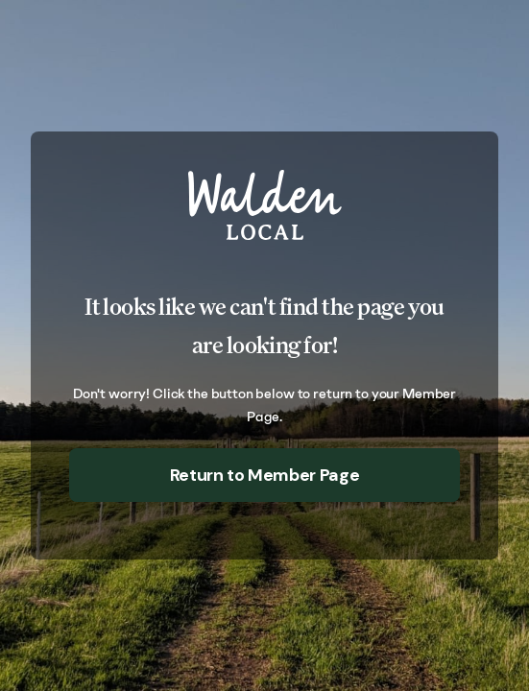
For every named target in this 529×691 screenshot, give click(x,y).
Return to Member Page (264, 475)
